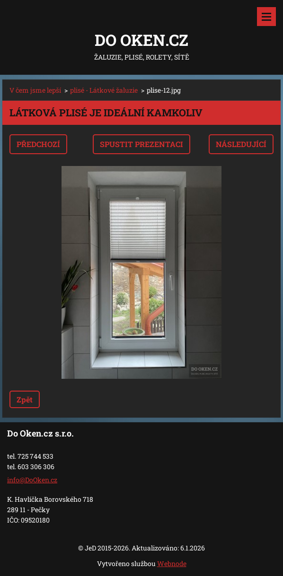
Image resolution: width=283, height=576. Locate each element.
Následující (241, 144)
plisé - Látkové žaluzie (104, 90)
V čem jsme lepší (35, 90)
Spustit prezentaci (141, 144)
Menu (266, 16)
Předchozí (38, 144)
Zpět (25, 399)
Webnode (171, 563)
